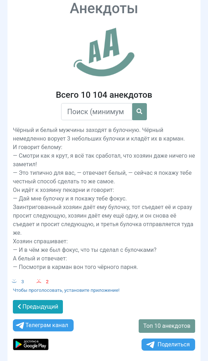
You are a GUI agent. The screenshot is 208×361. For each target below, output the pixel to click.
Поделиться (167, 345)
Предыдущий (38, 306)
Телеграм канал (41, 325)
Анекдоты (104, 8)
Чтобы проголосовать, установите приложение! (66, 290)
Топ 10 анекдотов (166, 325)
